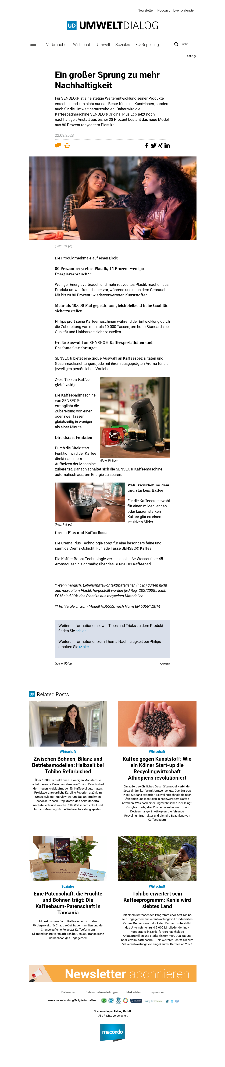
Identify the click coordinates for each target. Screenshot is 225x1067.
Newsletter (146, 10)
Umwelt (103, 43)
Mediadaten (133, 991)
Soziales (122, 43)
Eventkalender (184, 10)
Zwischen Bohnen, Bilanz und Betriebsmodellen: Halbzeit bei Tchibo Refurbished (68, 764)
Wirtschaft (82, 43)
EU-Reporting (147, 43)
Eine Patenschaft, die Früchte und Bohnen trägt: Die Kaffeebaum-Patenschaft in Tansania (68, 902)
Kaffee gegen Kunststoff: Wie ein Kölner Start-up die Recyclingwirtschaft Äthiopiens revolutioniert (157, 767)
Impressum (157, 991)
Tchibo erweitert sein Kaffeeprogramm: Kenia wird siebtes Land (157, 899)
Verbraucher (57, 43)
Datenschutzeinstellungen (102, 991)
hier (82, 630)
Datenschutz (69, 991)
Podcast (163, 10)
